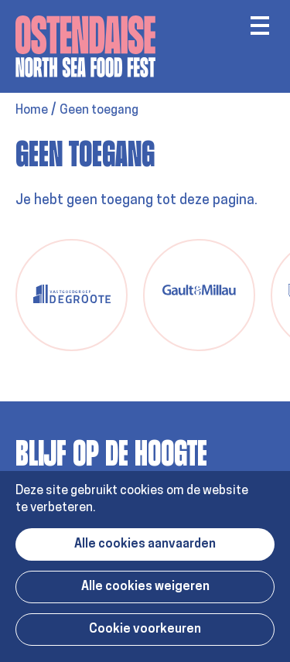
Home (31, 110)
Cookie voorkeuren (145, 629)
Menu (260, 25)
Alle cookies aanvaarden (145, 544)
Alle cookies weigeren (145, 587)
